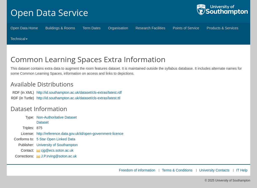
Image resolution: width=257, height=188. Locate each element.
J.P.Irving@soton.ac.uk (59, 156)
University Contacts (214, 170)
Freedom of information (137, 170)
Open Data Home (24, 28)
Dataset (42, 122)
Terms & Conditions (177, 170)
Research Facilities (150, 28)
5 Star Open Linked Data (55, 139)
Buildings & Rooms (60, 28)
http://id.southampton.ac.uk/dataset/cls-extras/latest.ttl (78, 98)
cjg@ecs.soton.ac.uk (57, 150)
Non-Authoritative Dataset (56, 117)
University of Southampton (57, 145)
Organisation (118, 28)
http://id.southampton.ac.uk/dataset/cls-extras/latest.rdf (78, 92)
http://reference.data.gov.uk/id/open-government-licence (79, 134)
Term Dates (92, 28)
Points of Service (186, 28)
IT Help (241, 170)
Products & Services (222, 28)
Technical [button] (19, 39)
